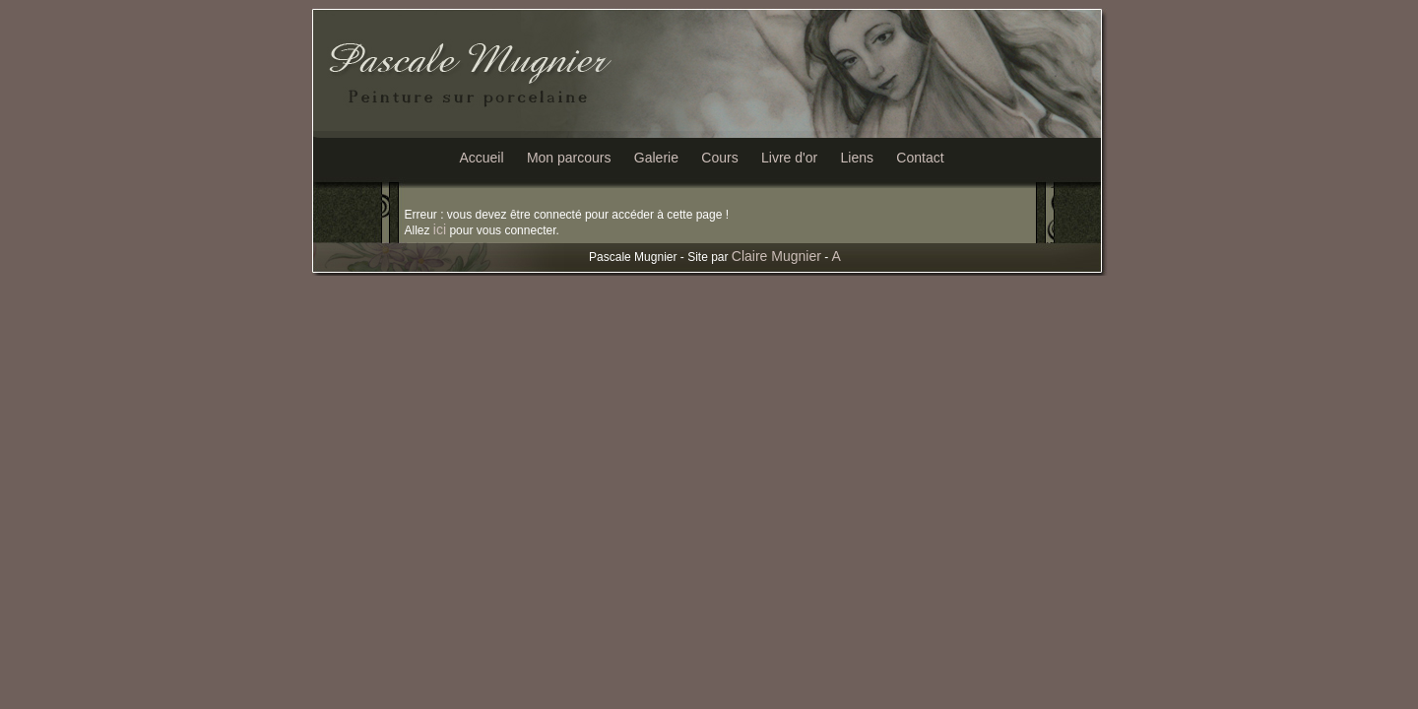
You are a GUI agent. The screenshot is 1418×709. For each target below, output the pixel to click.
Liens (857, 157)
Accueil (481, 157)
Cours (719, 157)
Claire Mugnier (776, 256)
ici (439, 229)
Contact (919, 157)
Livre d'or (789, 157)
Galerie (656, 157)
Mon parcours (569, 157)
